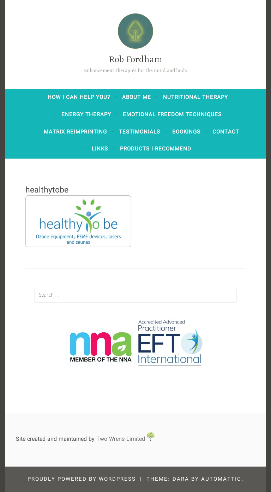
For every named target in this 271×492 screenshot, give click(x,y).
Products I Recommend (155, 149)
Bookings (186, 132)
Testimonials (139, 132)
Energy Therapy (86, 115)
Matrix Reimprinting (75, 132)
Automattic (221, 479)
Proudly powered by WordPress (82, 479)
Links (100, 149)
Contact (225, 132)
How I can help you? (79, 97)
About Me (136, 97)
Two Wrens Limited (125, 439)
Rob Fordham (135, 60)
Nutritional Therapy (195, 97)
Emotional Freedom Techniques (172, 115)
